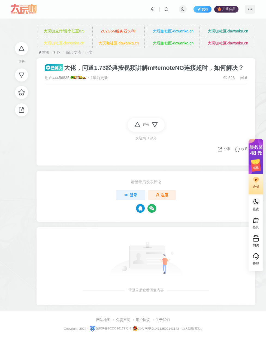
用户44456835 (57, 78)
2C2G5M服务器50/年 (118, 31)
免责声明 (123, 320)
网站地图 (103, 320)
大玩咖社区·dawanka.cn (173, 31)
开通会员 (226, 9)
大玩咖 (190, 328)
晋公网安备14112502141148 (158, 328)
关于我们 (163, 320)
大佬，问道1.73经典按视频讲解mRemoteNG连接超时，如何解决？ (144, 67)
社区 (57, 52)
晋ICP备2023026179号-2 (110, 328)
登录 (130, 195)
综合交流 (73, 52)
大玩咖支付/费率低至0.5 (64, 31)
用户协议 (143, 320)
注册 (162, 195)
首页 (44, 52)
